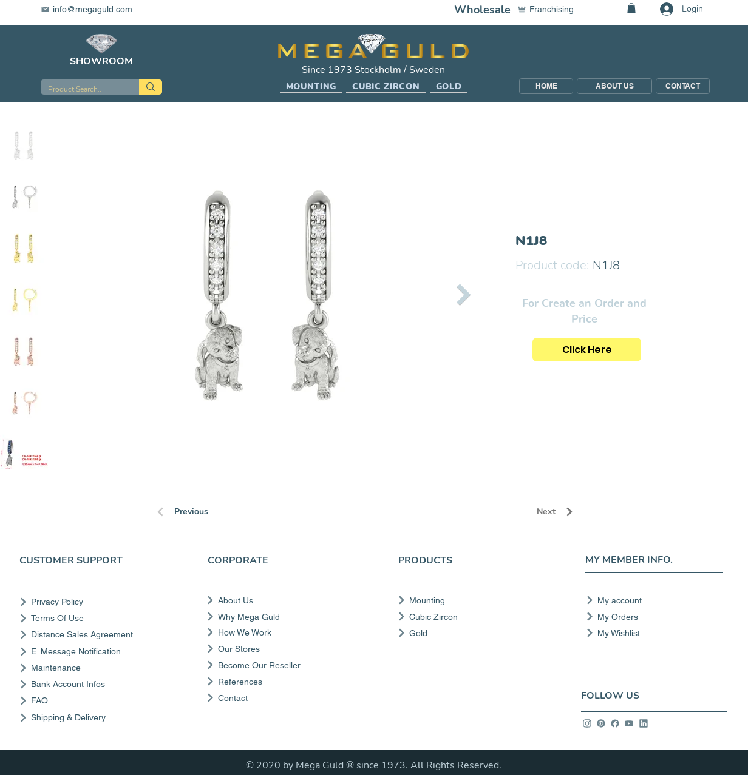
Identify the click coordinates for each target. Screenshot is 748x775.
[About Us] (279, 600)
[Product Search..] (81, 89)
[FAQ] (91, 700)
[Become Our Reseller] (279, 665)
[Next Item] (464, 294)
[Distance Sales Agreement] (91, 634)
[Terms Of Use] (91, 618)
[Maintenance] (91, 668)
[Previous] (198, 512)
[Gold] (462, 633)
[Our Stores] (279, 649)
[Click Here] (586, 349)
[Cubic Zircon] (462, 617)
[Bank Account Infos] (91, 684)
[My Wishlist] (650, 633)
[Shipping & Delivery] (91, 717)
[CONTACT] (683, 86)
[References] (279, 682)
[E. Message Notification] (91, 651)
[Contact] (279, 698)
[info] (587, 723)
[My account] (650, 600)
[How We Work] (279, 632)
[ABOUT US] (614, 86)
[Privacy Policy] (91, 601)
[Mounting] (462, 600)
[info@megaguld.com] (94, 9)
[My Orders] (650, 617)
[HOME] (546, 86)
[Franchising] (551, 9)
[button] (311, 87)
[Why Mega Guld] (279, 617)
